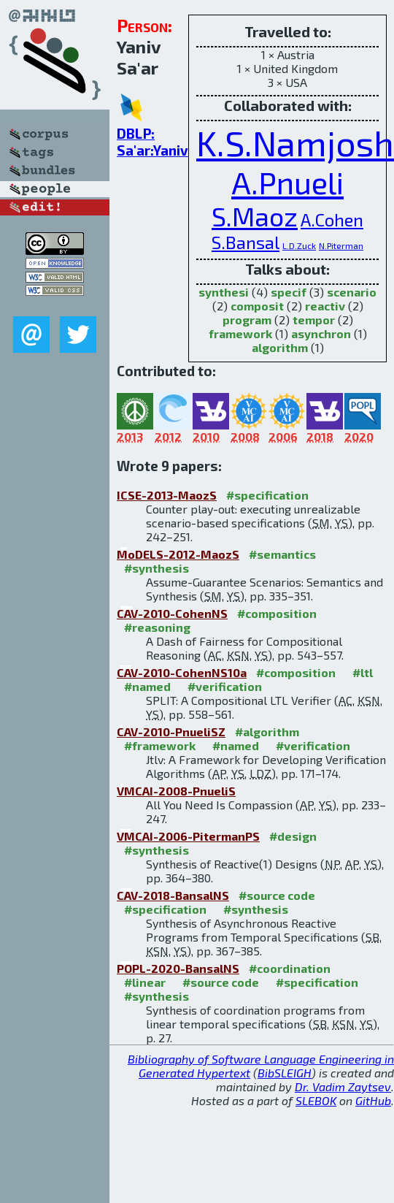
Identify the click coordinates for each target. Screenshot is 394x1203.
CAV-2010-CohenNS (172, 613)
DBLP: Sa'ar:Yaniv (152, 142)
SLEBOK (316, 1100)
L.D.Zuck (299, 245)
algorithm (280, 347)
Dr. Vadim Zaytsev (343, 1086)
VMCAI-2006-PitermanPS (188, 836)
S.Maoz (255, 216)
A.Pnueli (287, 182)
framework (240, 333)
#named (147, 686)
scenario (351, 292)
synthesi (223, 292)
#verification (225, 686)
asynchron (321, 333)
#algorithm (267, 731)
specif (288, 292)
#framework (160, 745)
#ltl (362, 672)
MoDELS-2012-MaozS (178, 554)
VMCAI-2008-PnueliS (176, 791)
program (247, 319)
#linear (145, 982)
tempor (314, 319)
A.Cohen (332, 219)
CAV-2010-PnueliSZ (171, 731)
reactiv (325, 306)
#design (293, 836)
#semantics (282, 554)
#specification (267, 495)
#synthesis (156, 568)
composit (257, 306)
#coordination (290, 968)
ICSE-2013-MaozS (167, 495)
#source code (277, 895)
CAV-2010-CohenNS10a (182, 672)
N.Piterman (341, 245)
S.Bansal (245, 242)
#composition (277, 613)
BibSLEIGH (285, 1073)
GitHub (373, 1100)
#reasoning (157, 627)
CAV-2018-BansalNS (173, 895)
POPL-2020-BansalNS (178, 968)
